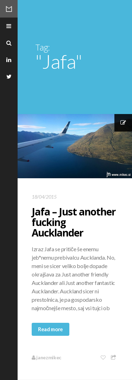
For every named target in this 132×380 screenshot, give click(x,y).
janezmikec (46, 357)
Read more (50, 329)
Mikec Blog (9, 9)
